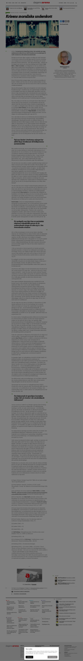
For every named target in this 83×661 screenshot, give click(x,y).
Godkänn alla (29, 657)
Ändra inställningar (52, 657)
